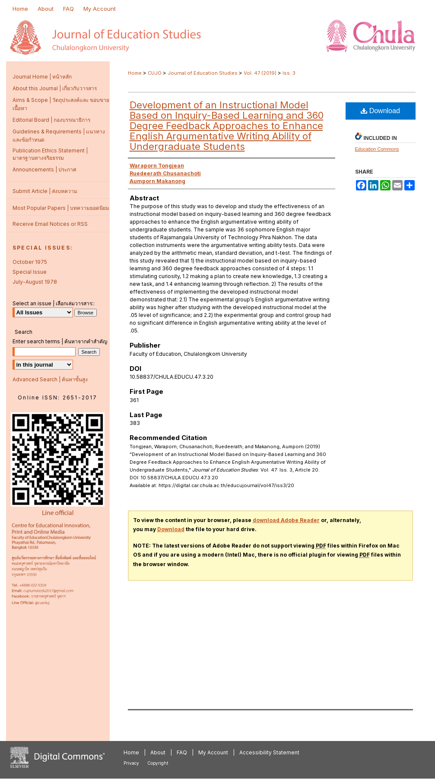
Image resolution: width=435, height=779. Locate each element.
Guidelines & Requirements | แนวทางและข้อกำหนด (59, 135)
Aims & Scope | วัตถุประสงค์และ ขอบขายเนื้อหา (61, 104)
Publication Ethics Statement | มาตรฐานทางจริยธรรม (50, 154)
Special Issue (30, 272)
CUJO (155, 73)
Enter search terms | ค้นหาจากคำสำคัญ (60, 341)
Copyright (157, 763)
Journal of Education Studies (203, 73)
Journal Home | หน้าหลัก (42, 76)
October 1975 (30, 262)
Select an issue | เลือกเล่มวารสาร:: (54, 303)
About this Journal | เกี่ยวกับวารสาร (55, 88)
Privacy (131, 763)
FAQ (182, 752)
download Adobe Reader (286, 520)
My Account (213, 752)
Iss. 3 (289, 73)
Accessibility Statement (269, 752)
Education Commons (377, 149)
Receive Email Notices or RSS (50, 224)
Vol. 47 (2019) (260, 73)
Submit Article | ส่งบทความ (45, 191)
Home (135, 73)
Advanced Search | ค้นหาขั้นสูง (50, 379)
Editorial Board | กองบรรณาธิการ (51, 120)
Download (380, 110)
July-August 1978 (35, 282)
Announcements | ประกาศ (44, 169)
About (157, 752)
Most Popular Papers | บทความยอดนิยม (61, 208)
